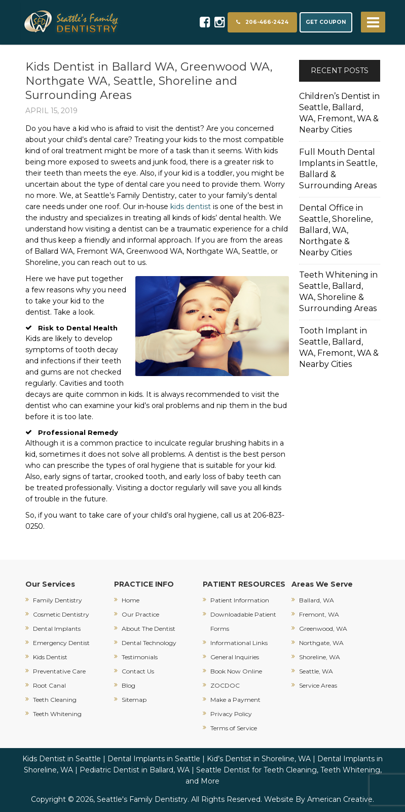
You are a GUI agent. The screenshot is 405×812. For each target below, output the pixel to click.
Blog (128, 685)
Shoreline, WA (319, 657)
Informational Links (239, 643)
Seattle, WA (316, 671)
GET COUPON (326, 22)
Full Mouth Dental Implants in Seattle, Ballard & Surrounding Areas (338, 168)
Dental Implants (57, 628)
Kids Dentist (50, 657)
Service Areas (318, 685)
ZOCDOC (225, 685)
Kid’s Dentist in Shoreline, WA (259, 758)
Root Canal (49, 685)
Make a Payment (235, 699)
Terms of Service (233, 728)
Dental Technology (149, 643)
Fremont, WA (319, 614)
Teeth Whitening (57, 714)
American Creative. (340, 799)
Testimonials (140, 657)
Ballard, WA (316, 600)
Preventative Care (59, 671)
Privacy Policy (231, 714)
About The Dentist (148, 628)
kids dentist (190, 206)
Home (130, 600)
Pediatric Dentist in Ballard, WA (135, 769)
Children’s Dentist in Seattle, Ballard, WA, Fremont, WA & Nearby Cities (339, 112)
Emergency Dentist (61, 643)
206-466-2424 (262, 22)
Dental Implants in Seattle (153, 758)
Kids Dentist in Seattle (61, 758)
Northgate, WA (321, 643)
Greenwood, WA (323, 628)
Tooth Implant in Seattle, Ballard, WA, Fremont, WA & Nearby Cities (339, 347)
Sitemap (134, 699)
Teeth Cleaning (55, 699)
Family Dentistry (57, 600)
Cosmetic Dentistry (61, 614)
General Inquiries (234, 657)
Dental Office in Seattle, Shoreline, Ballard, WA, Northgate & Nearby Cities (336, 230)
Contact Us (138, 671)
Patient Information (239, 600)
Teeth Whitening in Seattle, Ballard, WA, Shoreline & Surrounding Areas (338, 291)
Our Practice (140, 614)
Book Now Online (236, 671)
